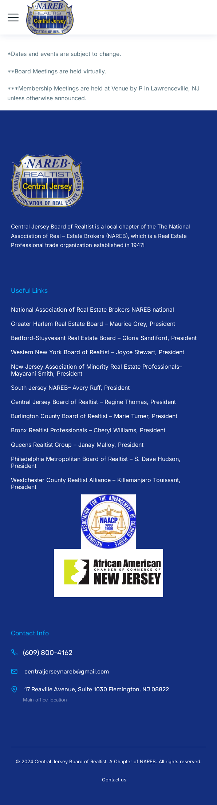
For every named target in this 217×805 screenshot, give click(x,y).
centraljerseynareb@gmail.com (66, 671)
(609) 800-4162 (47, 652)
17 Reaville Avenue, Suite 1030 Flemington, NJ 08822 (96, 689)
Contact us (114, 779)
